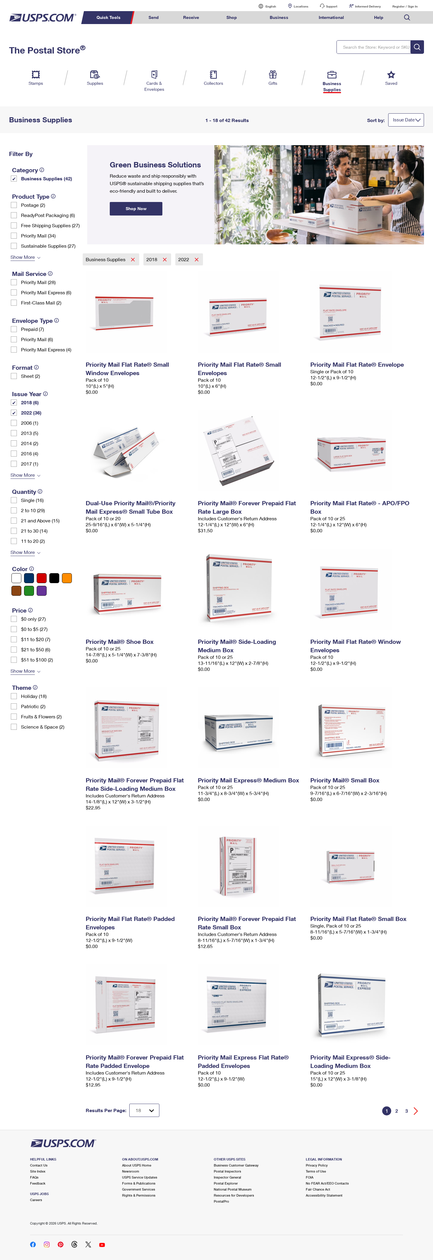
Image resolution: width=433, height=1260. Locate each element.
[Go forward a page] (416, 1111)
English (264, 6)
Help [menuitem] (378, 17)
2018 (152, 259)
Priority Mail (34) (38, 235)
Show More (23, 257)
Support (331, 6)
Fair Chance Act (318, 1189)
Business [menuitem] (279, 17)
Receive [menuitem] (191, 17)
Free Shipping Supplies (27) (50, 225)
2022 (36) (31, 412)
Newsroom (130, 1171)
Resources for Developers (234, 1195)
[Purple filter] (42, 591)
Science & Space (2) (42, 726)
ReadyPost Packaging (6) (48, 215)
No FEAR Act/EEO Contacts (327, 1183)
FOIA (309, 1177)
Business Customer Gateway (236, 1165)
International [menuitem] (331, 17)
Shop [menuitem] (231, 17)
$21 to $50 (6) (35, 649)
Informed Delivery (368, 6)
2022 (184, 259)
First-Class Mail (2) (41, 302)
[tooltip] (41, 169)
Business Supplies (106, 259)
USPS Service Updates (139, 1177)
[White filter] (16, 578)
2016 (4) (29, 453)
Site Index (37, 1171)
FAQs (34, 1177)
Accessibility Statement (324, 1195)
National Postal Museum (233, 1189)
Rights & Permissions (138, 1195)
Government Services (138, 1189)
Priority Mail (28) (38, 282)
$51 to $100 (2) (37, 659)
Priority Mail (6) (37, 339)
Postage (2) (33, 205)
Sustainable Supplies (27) (48, 246)
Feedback (37, 1183)
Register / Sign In (405, 6)
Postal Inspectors (227, 1171)
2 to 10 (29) (33, 510)
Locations (301, 6)
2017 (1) (29, 463)
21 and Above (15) (40, 520)
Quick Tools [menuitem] (109, 17)
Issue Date (404, 119)
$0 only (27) (33, 619)
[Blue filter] (29, 578)
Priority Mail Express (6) (46, 292)
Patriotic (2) (33, 706)
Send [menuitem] (154, 17)
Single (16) (32, 500)
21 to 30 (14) (34, 531)
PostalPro (221, 1201)
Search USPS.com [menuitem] (407, 17)
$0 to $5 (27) (34, 629)
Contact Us (39, 1165)
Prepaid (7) (32, 329)
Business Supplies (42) (46, 178)
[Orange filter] (67, 578)
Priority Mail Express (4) (46, 349)
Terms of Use (316, 1171)
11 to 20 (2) (33, 541)
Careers (36, 1200)
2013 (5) (29, 433)
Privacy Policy (317, 1165)
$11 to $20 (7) (35, 639)
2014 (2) (29, 443)
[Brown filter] (16, 591)
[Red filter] (42, 578)
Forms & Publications (138, 1183)
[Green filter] (29, 591)
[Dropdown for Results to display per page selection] (144, 1110)
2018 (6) (30, 402)
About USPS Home (136, 1165)
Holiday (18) (34, 696)
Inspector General (227, 1177)
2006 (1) (29, 423)
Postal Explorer (226, 1183)
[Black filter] (54, 578)
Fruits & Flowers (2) (41, 716)
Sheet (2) (30, 376)
